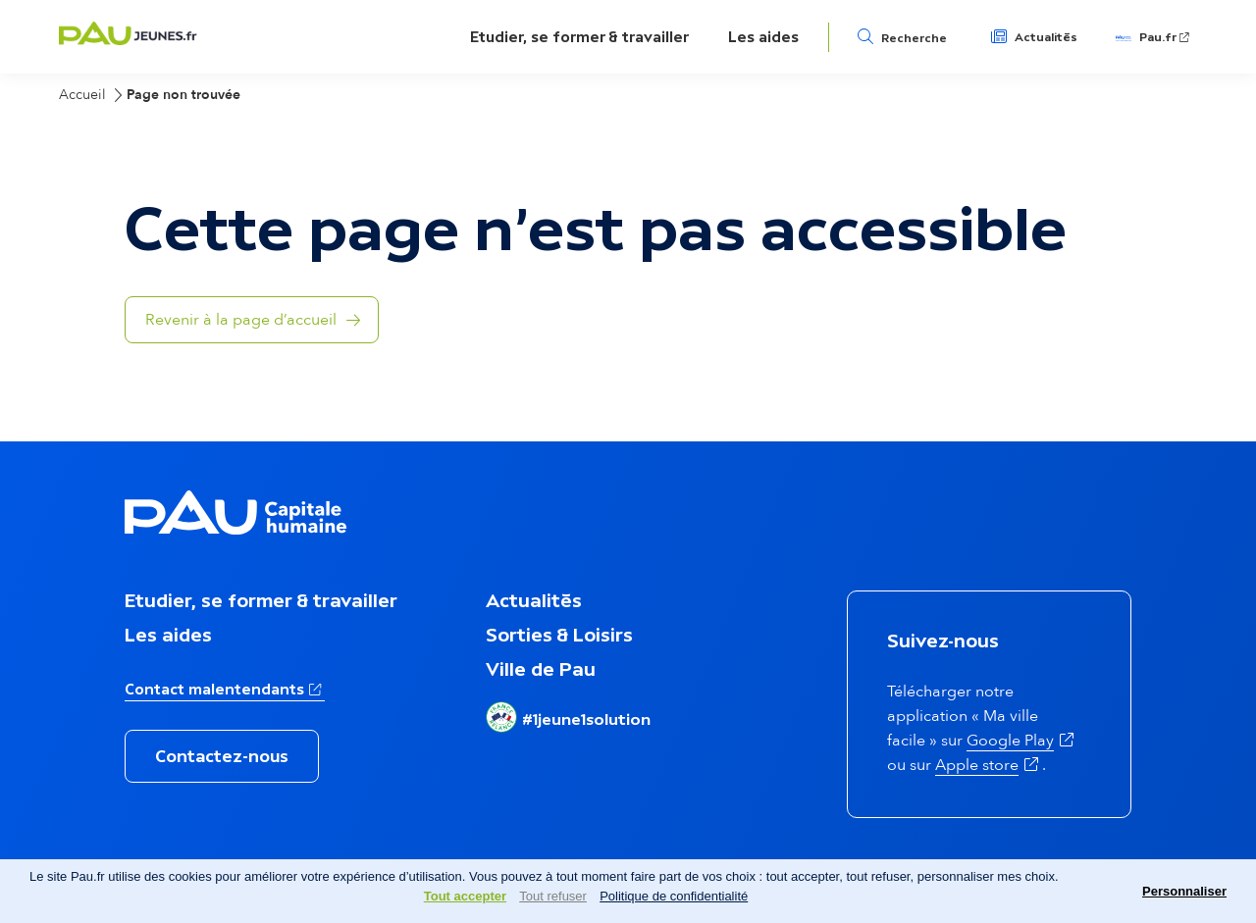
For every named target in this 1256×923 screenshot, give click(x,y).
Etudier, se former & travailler (579, 36)
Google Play (1010, 740)
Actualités (1046, 37)
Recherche (914, 38)
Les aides (763, 36)
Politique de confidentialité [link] (674, 896)
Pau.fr (1158, 37)
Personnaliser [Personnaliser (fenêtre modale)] (1184, 891)
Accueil (82, 94)
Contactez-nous (221, 756)
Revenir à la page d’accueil (241, 320)
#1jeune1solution (586, 719)
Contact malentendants (214, 689)
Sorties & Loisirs (559, 634)
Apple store (977, 765)
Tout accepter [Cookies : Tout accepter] (465, 896)
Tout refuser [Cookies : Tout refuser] (553, 896)
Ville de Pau (541, 669)
